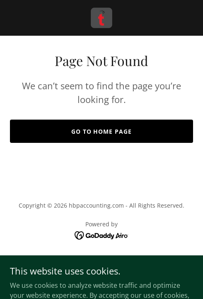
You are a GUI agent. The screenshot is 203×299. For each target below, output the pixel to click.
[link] (101, 17)
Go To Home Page (101, 131)
